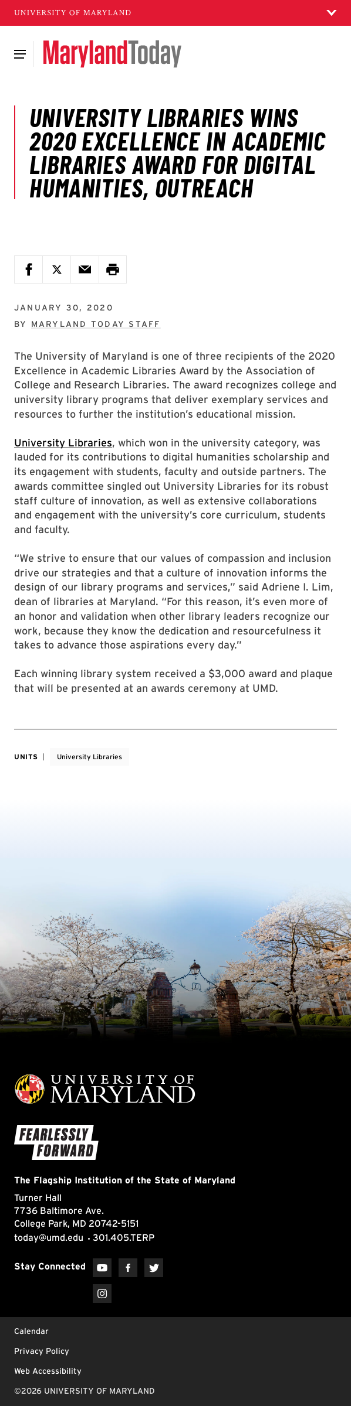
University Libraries (63, 442)
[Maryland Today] (112, 54)
